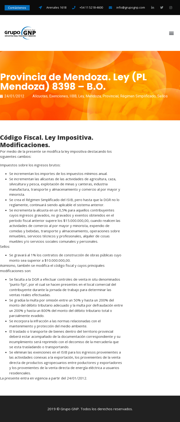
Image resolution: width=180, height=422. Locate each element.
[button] (171, 33)
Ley (81, 96)
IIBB (73, 96)
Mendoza (93, 96)
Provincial (111, 96)
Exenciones (58, 96)
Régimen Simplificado (138, 96)
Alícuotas (40, 96)
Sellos (162, 96)
